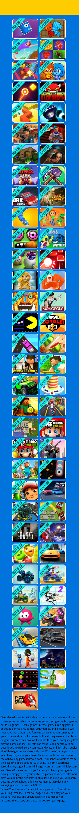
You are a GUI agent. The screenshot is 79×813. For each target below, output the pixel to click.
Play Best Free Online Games (39, 7)
